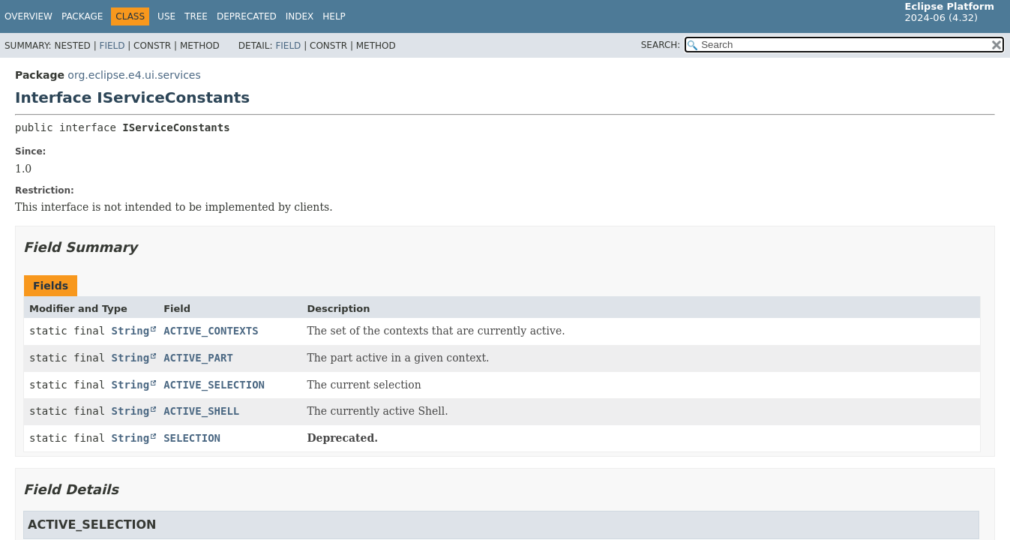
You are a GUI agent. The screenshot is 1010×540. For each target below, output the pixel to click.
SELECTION (191, 438)
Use (166, 16)
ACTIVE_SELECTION (214, 385)
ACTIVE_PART (198, 358)
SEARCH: (661, 45)
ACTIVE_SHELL (201, 411)
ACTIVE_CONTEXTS (210, 331)
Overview (28, 16)
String (131, 331)
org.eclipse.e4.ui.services (133, 75)
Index (300, 16)
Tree (196, 16)
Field (111, 45)
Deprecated (247, 16)
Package (82, 16)
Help (334, 16)
